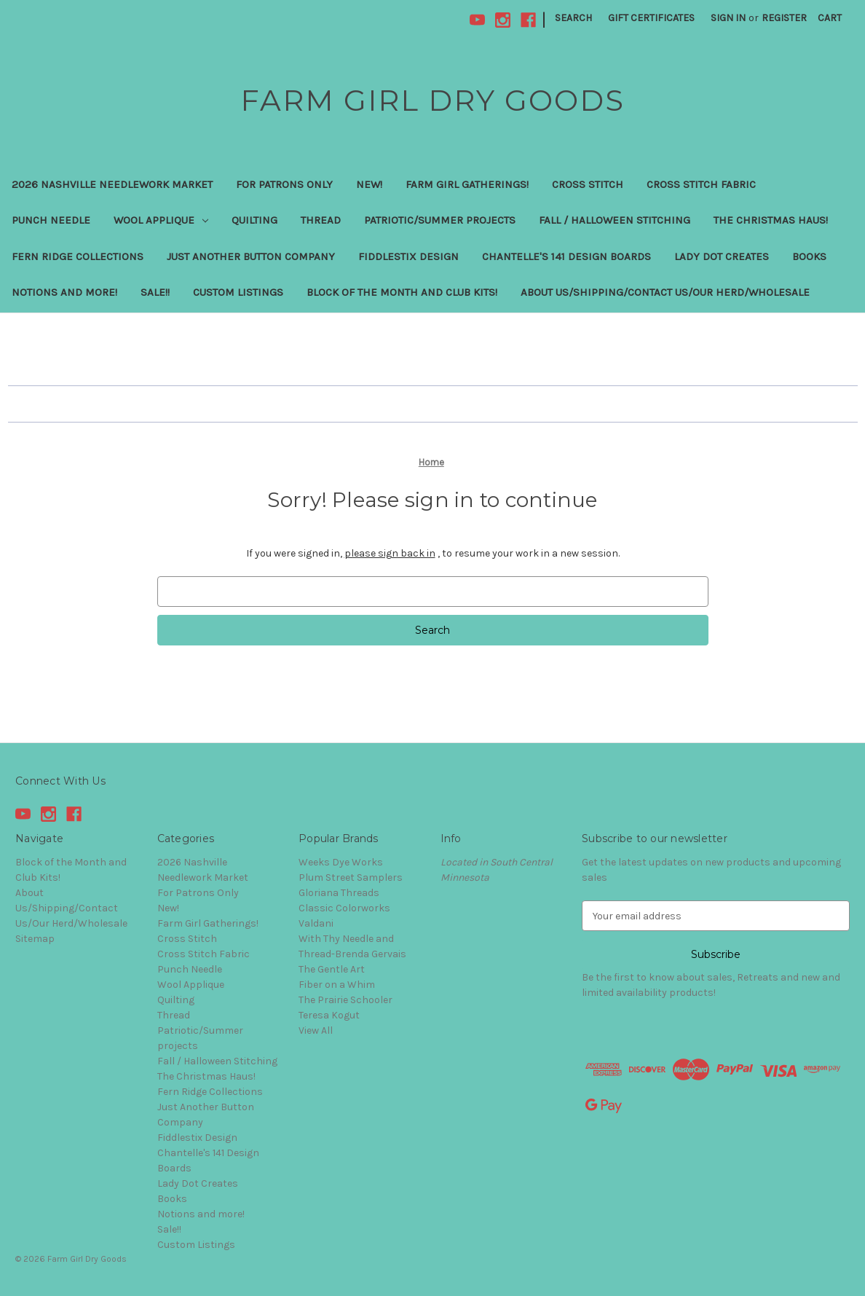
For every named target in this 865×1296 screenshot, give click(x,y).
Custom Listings (238, 292)
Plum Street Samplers (351, 877)
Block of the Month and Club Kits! (402, 292)
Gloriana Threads (339, 893)
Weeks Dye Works (341, 862)
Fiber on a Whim (337, 984)
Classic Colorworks (344, 908)
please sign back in (389, 553)
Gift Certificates (651, 18)
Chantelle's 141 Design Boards (566, 256)
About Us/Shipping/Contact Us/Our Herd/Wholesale (665, 292)
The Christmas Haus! (771, 220)
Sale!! (155, 292)
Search (573, 18)
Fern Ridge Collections (77, 256)
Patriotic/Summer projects (440, 220)
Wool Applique (161, 220)
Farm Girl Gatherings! (467, 184)
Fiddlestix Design (408, 256)
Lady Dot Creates (721, 256)
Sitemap (35, 938)
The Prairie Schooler (345, 1000)
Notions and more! (64, 292)
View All (316, 1030)
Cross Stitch (587, 184)
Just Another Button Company (251, 256)
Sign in (728, 18)
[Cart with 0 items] (830, 18)
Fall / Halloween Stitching (614, 220)
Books (809, 256)
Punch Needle (51, 220)
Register (784, 18)
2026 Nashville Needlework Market (112, 184)
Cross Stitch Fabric (701, 184)
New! (369, 184)
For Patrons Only (284, 184)
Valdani (316, 923)
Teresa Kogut (329, 1015)
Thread (321, 220)
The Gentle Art (332, 969)
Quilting (254, 220)
